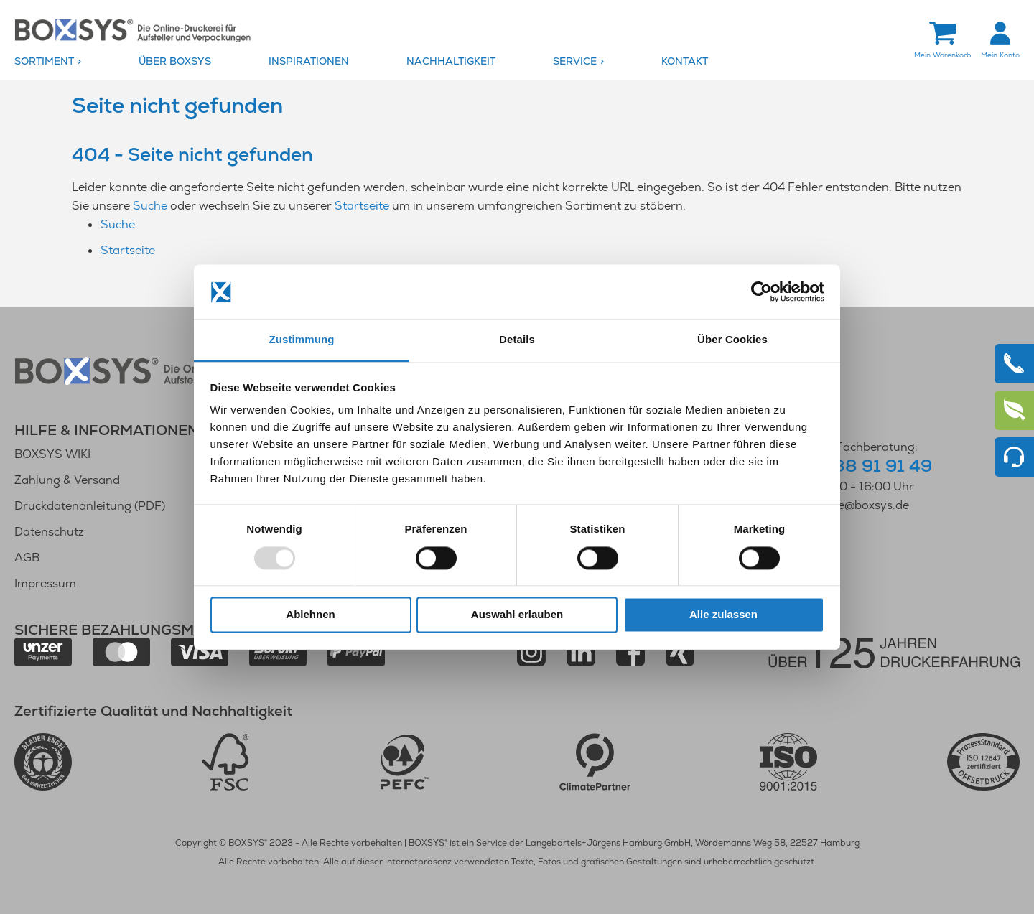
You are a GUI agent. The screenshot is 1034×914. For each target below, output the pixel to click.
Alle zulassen (723, 615)
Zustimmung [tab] (302, 340)
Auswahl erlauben (517, 615)
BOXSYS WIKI (52, 454)
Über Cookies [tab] (732, 340)
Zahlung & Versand (67, 480)
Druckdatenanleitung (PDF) (89, 505)
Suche (150, 205)
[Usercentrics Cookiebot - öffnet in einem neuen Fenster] (761, 291)
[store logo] (132, 30)
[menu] (517, 61)
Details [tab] (517, 340)
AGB (26, 557)
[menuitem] (72, 61)
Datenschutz (49, 531)
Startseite (362, 205)
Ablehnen (310, 615)
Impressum (45, 583)
